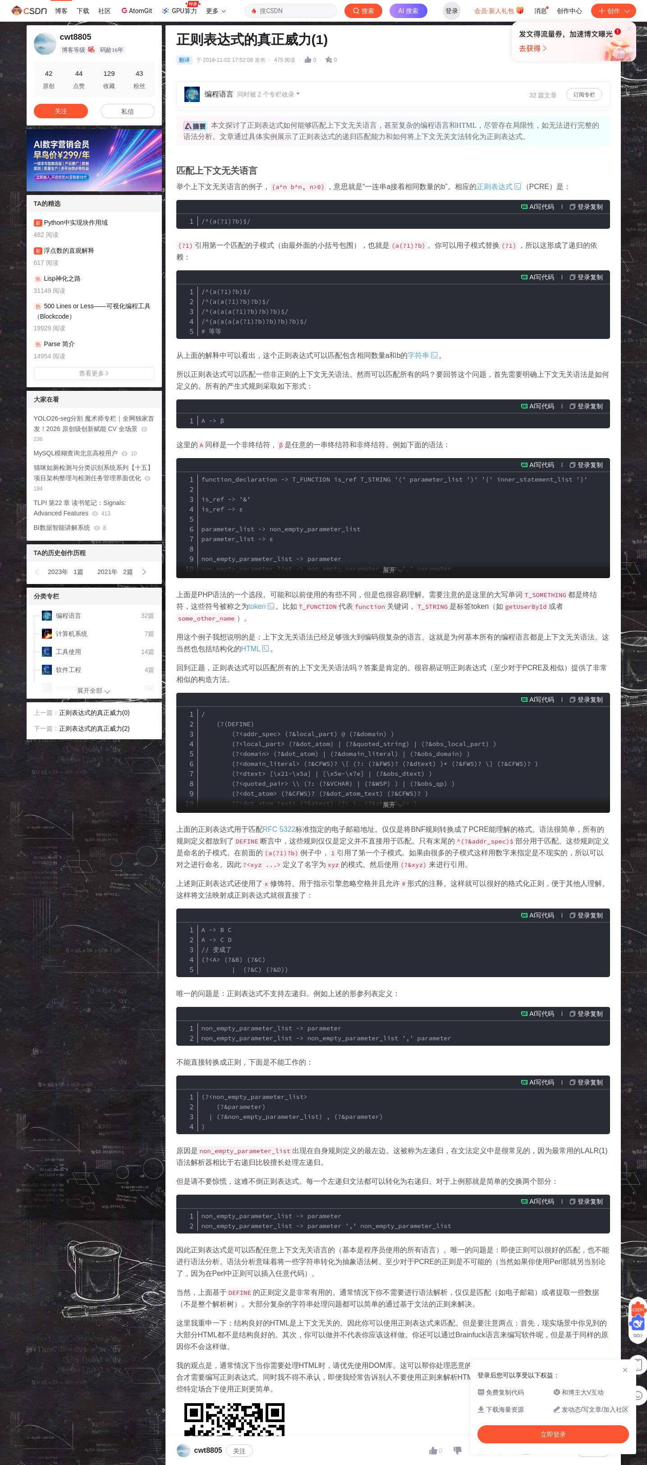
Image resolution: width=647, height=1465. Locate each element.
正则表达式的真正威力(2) (94, 728)
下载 (83, 10)
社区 (104, 10)
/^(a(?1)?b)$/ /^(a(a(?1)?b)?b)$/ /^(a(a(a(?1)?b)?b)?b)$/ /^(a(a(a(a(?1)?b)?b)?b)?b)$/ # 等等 (254, 311)
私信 (127, 111)
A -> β (213, 421)
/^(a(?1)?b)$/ (226, 221)
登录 (451, 10)
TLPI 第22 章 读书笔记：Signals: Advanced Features (80, 508)
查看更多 (94, 373)
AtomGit (136, 10)
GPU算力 (180, 8)
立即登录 (385, 85)
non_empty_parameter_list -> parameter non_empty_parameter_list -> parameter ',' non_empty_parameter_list (326, 1221)
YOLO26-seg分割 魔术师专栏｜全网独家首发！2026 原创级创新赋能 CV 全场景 (94, 429)
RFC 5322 (279, 829)
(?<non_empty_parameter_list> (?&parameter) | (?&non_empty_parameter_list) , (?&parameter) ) (292, 1112)
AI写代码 (541, 206)
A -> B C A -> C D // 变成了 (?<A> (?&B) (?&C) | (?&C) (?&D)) (245, 950)
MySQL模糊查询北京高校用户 (85, 453)
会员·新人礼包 (499, 9)
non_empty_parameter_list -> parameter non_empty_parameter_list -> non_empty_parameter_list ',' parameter (326, 1033)
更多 (216, 10)
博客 (61, 10)
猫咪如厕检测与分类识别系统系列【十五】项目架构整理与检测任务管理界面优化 (94, 478)
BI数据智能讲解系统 (70, 527)
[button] (37, 571)
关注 (239, 1451)
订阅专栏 (584, 95)
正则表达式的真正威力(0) (94, 712)
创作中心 (569, 10)
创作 (613, 10)
